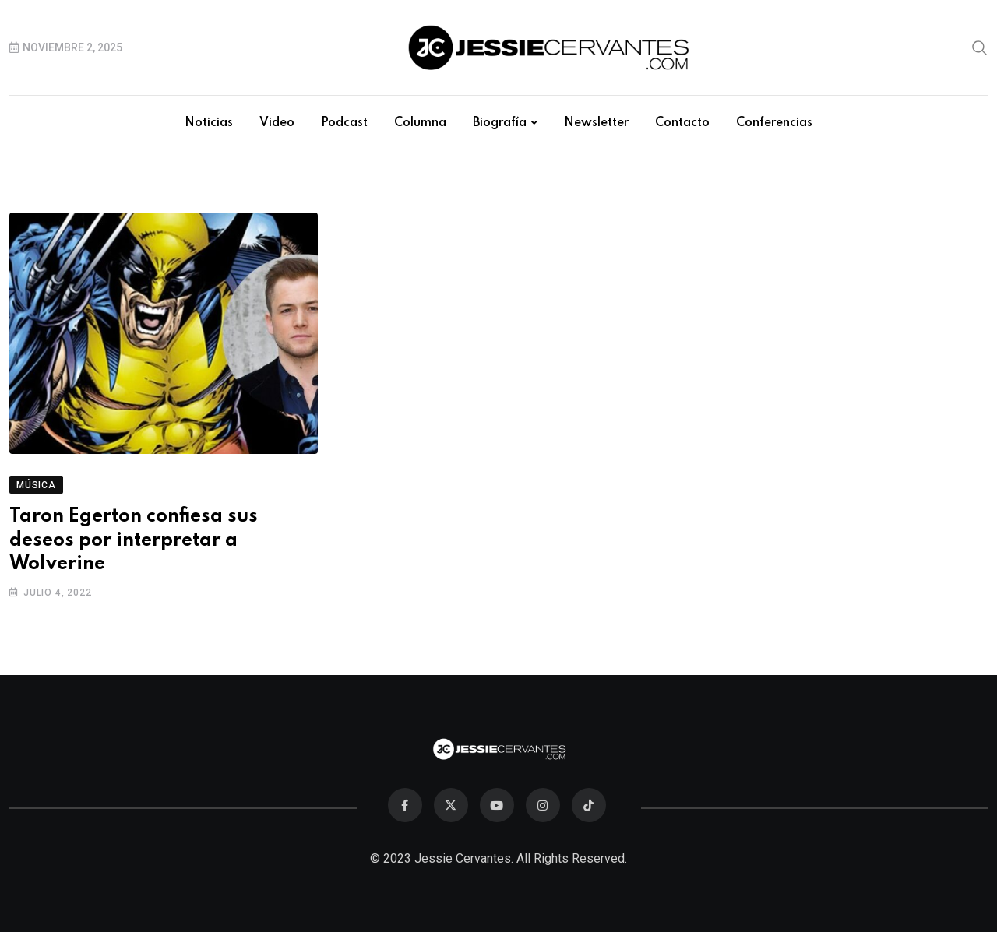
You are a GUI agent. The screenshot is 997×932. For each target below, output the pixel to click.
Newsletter (596, 123)
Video (276, 123)
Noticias (209, 123)
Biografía (500, 123)
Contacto (682, 123)
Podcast (344, 123)
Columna (420, 123)
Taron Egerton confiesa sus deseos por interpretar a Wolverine (133, 541)
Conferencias (774, 123)
